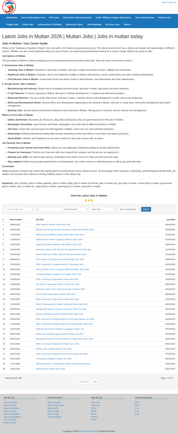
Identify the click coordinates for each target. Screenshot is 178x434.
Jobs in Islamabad (11, 414)
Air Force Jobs (112, 24)
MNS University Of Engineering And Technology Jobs (59, 264)
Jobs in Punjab (53, 402)
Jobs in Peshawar (11, 408)
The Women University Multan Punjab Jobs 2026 (58, 284)
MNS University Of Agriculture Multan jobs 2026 (57, 279)
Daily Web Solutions (88, 431)
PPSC (94, 414)
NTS (137, 402)
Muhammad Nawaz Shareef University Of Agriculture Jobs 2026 (64, 339)
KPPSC (94, 417)
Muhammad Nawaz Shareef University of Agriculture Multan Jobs (65, 229)
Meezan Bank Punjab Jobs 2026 (50, 369)
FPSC (94, 408)
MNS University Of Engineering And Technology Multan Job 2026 (65, 319)
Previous (84, 382)
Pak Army (95, 402)
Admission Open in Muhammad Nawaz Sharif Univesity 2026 (63, 364)
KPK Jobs (54, 17)
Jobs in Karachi (10, 402)
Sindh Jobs (28, 24)
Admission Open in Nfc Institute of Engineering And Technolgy (63, 249)
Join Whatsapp (94, 24)
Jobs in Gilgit (53, 414)
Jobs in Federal (54, 417)
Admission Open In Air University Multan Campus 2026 (60, 289)
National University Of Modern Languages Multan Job (60, 329)
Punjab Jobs (12, 24)
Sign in (165, 2)
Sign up (172, 2)
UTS (137, 414)
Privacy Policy (9, 422)
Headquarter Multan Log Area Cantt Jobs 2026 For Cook (61, 309)
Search (146, 209)
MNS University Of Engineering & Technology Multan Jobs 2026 (64, 324)
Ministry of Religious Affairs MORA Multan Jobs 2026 (59, 314)
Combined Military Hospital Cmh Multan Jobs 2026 (58, 274)
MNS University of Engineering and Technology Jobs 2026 (62, 354)
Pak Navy (95, 405)
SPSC (94, 420)
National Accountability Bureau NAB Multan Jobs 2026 (60, 234)
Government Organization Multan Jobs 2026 (56, 294)
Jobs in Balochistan (144, 17)
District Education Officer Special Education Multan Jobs (61, 254)
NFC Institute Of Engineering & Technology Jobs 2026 (60, 259)
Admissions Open (74, 24)
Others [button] (128, 24)
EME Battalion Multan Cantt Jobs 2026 (53, 224)
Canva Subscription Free (33, 17)
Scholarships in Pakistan (49, 24)
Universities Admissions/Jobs (77, 17)
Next (95, 382)
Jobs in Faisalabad (11, 417)
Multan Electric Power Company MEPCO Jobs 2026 (59, 239)
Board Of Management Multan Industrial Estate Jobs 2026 (62, 304)
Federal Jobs (164, 17)
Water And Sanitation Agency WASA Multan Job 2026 (60, 334)
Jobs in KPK (52, 408)
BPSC (94, 411)
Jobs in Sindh (53, 411)
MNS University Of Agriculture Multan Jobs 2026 (57, 299)
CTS (137, 408)
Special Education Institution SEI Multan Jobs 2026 (58, 244)
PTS (137, 411)
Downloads (11, 17)
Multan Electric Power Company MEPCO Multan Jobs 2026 (62, 269)
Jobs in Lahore (10, 405)
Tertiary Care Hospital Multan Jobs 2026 (54, 349)
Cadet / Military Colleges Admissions (113, 17)
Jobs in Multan (10, 420)
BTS (137, 405)
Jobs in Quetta (10, 411)
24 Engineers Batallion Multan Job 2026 (53, 359)
